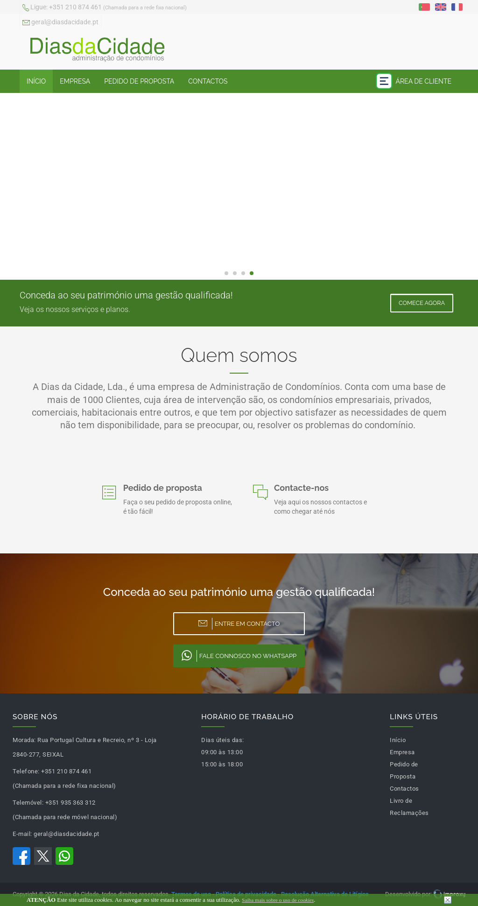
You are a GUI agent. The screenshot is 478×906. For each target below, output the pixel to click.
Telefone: (26, 771)
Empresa (75, 81)
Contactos (207, 81)
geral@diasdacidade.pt (60, 22)
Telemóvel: (28, 802)
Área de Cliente (413, 81)
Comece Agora (422, 302)
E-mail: (22, 833)
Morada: (24, 739)
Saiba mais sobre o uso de (278, 900)
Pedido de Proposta (139, 81)
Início (36, 81)
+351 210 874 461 (104, 8)
